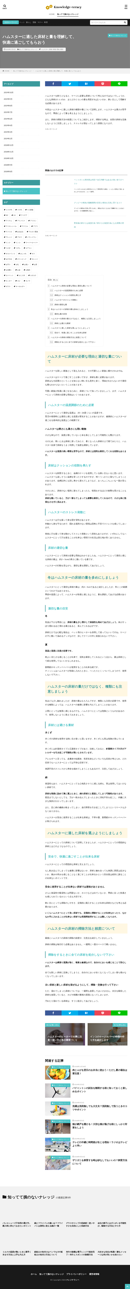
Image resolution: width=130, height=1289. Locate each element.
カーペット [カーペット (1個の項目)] (9, 275)
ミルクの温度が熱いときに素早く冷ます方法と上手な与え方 (17, 1253)
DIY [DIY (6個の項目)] (7, 215)
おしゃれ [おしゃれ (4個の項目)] (23, 254)
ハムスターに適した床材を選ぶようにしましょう (68, 328)
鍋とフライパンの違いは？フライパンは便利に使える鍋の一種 (48, 1224)
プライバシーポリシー (76, 1274)
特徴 (54, 49)
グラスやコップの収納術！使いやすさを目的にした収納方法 (80, 1224)
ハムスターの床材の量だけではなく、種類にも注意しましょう (74, 318)
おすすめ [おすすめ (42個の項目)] (9, 259)
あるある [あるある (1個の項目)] (20, 232)
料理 (46, 22)
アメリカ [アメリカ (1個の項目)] (9, 232)
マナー (40, 22)
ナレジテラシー (72, 1280)
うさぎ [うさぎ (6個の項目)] (8, 248)
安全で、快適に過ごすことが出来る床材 (68, 332)
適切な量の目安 (58, 314)
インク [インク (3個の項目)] (8, 242)
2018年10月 (8, 158)
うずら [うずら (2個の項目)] (18, 248)
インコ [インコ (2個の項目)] (18, 242)
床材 (50, 49)
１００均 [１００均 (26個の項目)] (9, 210)
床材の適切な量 (58, 304)
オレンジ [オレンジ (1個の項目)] (35, 259)
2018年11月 (8, 152)
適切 (61, 49)
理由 (58, 49)
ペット (22, 22)
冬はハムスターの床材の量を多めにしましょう (67, 309)
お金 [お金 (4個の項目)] (18, 270)
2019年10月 (8, 92)
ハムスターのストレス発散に (64, 300)
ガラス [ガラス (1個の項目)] (8, 286)
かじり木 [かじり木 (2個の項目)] (22, 275)
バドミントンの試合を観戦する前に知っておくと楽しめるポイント (99, 1090)
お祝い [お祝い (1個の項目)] (26, 264)
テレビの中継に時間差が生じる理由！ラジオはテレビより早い (99, 1144)
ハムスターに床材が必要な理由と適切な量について (69, 285)
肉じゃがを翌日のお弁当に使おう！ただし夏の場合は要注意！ (99, 1072)
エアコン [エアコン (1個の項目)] (29, 248)
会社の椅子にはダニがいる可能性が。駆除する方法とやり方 (112, 1224)
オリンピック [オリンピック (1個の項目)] (21, 259)
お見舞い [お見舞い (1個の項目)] (9, 270)
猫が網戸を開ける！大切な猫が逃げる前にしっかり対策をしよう (99, 1126)
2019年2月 (8, 138)
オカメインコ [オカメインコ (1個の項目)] (10, 254)
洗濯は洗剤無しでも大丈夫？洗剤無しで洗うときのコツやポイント (99, 1108)
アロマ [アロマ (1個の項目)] (19, 237)
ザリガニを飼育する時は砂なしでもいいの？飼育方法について (99, 1162)
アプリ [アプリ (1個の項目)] (35, 226)
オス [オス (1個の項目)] (33, 254)
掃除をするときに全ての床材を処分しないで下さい (72, 342)
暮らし (28, 22)
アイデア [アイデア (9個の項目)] (24, 215)
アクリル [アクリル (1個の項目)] (25, 226)
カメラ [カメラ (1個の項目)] (28, 281)
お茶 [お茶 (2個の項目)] (35, 264)
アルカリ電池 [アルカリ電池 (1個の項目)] (33, 232)
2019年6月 (8, 119)
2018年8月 (8, 171)
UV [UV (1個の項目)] (14, 215)
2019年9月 (8, 99)
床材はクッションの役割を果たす (65, 295)
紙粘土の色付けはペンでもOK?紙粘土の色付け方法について (48, 1253)
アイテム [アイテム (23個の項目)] (9, 221)
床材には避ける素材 (60, 323)
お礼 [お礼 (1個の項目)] (17, 264)
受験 (34, 22)
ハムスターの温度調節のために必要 (66, 290)
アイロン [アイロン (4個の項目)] (33, 221)
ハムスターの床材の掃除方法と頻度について (66, 337)
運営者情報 (94, 1274)
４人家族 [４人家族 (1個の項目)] (30, 210)
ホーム (34, 1274)
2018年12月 (8, 145)
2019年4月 (8, 125)
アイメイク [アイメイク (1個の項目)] (21, 221)
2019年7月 (8, 112)
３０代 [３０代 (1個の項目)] (19, 210)
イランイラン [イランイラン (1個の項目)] (31, 237)
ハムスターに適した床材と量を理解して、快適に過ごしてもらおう (58, 71)
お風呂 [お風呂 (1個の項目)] (28, 270)
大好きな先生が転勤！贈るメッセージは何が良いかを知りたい (112, 1253)
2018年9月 (8, 165)
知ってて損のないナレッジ (67, 14)
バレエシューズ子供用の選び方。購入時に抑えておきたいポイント (17, 1224)
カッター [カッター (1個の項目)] (9, 281)
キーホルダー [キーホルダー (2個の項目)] (20, 286)
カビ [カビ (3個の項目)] (18, 281)
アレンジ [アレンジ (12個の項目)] (9, 237)
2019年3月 (8, 132)
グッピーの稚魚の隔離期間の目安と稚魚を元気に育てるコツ (98, 203)
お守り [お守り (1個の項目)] (8, 264)
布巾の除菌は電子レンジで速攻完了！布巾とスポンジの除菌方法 (80, 1253)
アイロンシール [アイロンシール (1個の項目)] (11, 226)
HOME (52, 14)
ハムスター (44, 49)
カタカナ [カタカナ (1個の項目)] (33, 275)
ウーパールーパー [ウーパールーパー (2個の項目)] (32, 242)
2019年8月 (8, 106)
